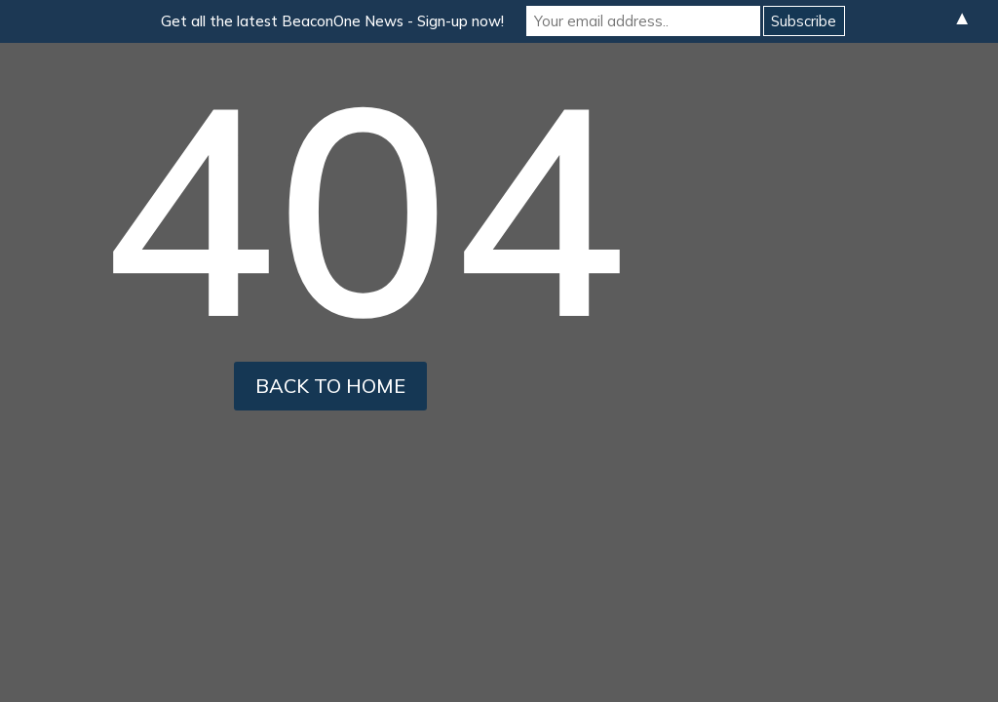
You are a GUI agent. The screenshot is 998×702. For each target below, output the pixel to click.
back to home (330, 385)
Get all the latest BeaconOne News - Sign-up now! (332, 21)
